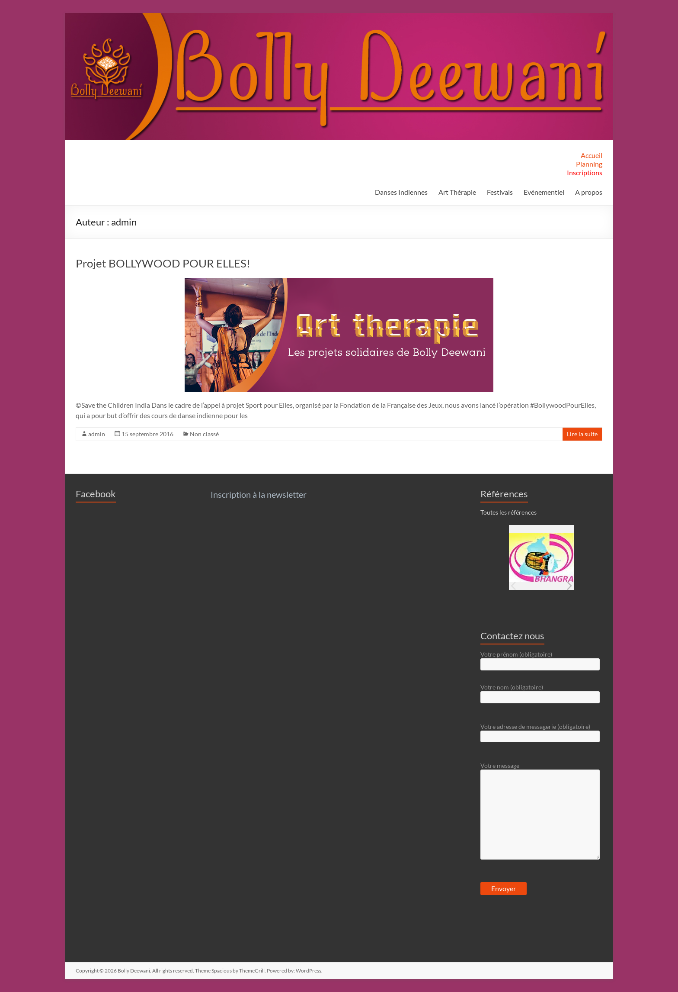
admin (96, 434)
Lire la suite (582, 434)
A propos (588, 192)
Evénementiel (544, 192)
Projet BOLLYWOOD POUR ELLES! (163, 263)
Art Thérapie (457, 192)
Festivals (500, 192)
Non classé (204, 434)
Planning (589, 164)
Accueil (591, 155)
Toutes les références (508, 512)
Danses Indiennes (401, 192)
